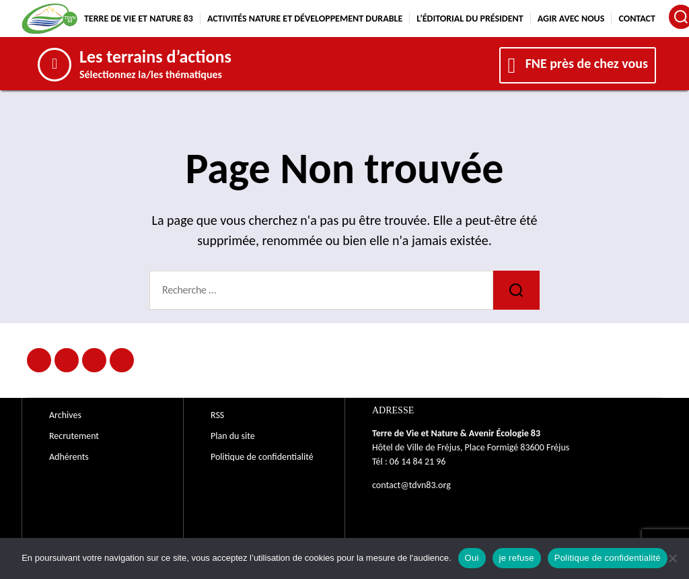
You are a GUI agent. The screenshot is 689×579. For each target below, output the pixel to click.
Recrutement (74, 436)
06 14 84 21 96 (418, 461)
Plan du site (233, 436)
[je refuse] (672, 558)
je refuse (516, 558)
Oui (472, 558)
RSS (217, 415)
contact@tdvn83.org (411, 485)
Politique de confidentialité (262, 457)
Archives (65, 415)
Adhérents (69, 457)
